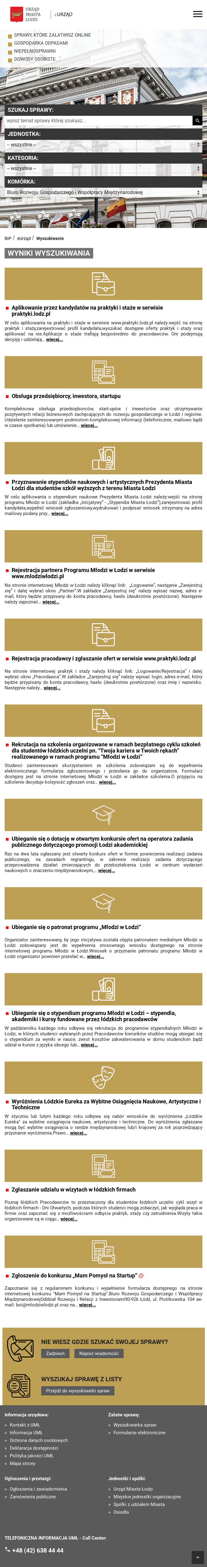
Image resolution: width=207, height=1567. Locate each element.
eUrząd (24, 238)
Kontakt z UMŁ (25, 1425)
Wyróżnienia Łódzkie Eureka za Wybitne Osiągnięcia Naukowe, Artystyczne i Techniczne (106, 1104)
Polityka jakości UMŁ (32, 1456)
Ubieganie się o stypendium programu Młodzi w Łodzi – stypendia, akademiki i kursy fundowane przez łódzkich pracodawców (94, 1016)
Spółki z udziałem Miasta (139, 1504)
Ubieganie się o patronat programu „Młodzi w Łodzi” (76, 927)
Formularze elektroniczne (139, 1433)
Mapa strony (22, 1463)
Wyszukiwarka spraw (134, 1425)
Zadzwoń (55, 1353)
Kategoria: (23, 158)
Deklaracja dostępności (34, 1448)
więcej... (54, 339)
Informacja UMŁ (26, 1433)
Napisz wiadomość (99, 1353)
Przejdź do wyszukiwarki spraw (77, 1391)
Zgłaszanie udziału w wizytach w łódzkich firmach (74, 1190)
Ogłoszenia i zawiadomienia (38, 1489)
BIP (8, 238)
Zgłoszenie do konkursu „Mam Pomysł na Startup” (78, 1276)
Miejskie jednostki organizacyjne (147, 1497)
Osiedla (121, 1512)
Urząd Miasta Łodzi (133, 1489)
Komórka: (21, 181)
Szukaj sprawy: (31, 110)
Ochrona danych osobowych (39, 1440)
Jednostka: (24, 134)
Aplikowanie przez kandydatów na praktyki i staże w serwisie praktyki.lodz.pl (87, 311)
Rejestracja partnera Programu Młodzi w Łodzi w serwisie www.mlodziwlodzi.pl (83, 573)
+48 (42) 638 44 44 (37, 1550)
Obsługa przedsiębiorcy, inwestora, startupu (66, 396)
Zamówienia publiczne (33, 1497)
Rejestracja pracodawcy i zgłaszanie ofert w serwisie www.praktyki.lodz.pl (104, 659)
